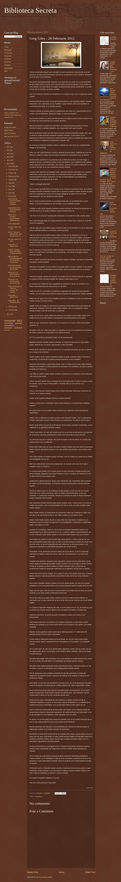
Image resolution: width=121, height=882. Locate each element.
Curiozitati (7, 59)
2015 (8, 154)
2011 (8, 314)
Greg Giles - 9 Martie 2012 (13, 245)
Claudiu (39, 793)
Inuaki (91, 787)
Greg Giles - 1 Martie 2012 (13, 296)
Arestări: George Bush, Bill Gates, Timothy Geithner (15, 251)
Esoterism (7, 62)
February (11, 307)
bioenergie (7, 330)
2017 (8, 147)
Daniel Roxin (8, 130)
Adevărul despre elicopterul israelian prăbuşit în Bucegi (113, 121)
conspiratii (9, 320)
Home (61, 872)
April (10, 193)
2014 (8, 157)
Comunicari (8, 53)
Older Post (90, 872)
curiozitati (18, 328)
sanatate (18, 323)
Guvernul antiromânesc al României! (113, 235)
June (10, 186)
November (12, 169)
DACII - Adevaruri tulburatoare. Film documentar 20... (15, 234)
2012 (6, 71)
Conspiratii (8, 56)
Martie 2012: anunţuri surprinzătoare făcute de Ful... (14, 217)
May (10, 189)
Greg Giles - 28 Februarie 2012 (14, 301)
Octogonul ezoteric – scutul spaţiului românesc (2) (113, 279)
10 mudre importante (113, 39)
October (11, 173)
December (12, 166)
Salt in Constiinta (10, 133)
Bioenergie (8, 50)
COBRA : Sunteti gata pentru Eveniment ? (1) (113, 66)
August (11, 179)
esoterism (8, 328)
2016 (8, 150)
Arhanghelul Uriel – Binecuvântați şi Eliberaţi (14, 209)
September (12, 176)
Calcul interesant (14, 224)
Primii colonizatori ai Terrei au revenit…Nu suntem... (15, 289)
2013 (8, 160)
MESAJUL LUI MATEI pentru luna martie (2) (14, 281)
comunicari (38, 796)
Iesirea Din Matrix (10, 127)
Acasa (6, 47)
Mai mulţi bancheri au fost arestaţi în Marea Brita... (15, 267)
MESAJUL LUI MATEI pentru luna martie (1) (14, 274)
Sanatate (7, 65)
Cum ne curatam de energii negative (107, 257)
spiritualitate (9, 325)
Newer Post (32, 872)
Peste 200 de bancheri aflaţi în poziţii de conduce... (14, 201)
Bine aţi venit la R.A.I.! (11, 136)
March (10, 196)
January (11, 310)
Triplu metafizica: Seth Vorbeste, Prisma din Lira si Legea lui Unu (12, 115)
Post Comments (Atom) (44, 877)
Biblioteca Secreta (30, 10)
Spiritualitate (8, 68)
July (10, 183)
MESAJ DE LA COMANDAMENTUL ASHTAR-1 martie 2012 (15, 259)
